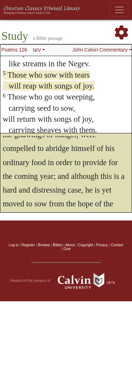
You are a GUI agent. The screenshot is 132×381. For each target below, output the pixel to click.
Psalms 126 (14, 50)
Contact (117, 245)
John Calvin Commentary (99, 50)
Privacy (102, 245)
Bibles (58, 245)
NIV (37, 50)
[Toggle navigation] (119, 10)
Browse (44, 245)
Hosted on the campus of (66, 280)
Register (28, 245)
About (70, 245)
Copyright (85, 245)
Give (67, 249)
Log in (14, 245)
